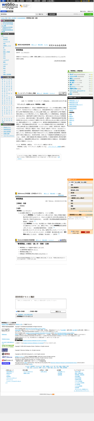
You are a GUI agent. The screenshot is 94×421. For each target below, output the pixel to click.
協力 (24, 230)
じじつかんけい (25, 52)
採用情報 (60, 374)
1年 (33, 107)
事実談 (71, 110)
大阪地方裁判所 (53, 137)
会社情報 (60, 373)
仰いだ (28, 230)
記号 (3, 122)
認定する (28, 225)
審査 (26, 107)
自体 (60, 225)
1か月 (19, 128)
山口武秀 (46, 219)
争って (26, 228)
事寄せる (71, 120)
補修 (64, 215)
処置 (24, 122)
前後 (64, 116)
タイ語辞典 (77, 384)
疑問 (47, 230)
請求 (71, 94)
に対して (28, 219)
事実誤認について (74, 100)
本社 (72, 203)
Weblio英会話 (7, 129)
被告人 (43, 225)
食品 (4, 68)
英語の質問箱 (7, 131)
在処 (55, 232)
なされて (35, 217)
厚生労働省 (25, 124)
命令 (36, 219)
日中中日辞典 (29, 1)
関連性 (47, 124)
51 (22, 128)
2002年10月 (57, 126)
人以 (57, 116)
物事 (39, 56)
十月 (51, 217)
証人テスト (73, 86)
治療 (41, 112)
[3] (58, 233)
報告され (47, 130)
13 (20, 126)
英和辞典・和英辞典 (79, 374)
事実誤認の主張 (73, 102)
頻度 (59, 118)
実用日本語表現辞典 (24, 44)
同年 (27, 128)
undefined (73, 195)
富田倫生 (41, 234)
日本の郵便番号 (75, 187)
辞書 (3, 1)
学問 (4, 54)
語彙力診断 (7, 133)
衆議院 (57, 219)
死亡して (33, 114)
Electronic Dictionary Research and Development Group (64, 362)
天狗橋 (60, 215)
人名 (4, 70)
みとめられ (52, 120)
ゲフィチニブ (21, 104)
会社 (72, 184)
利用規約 (9, 376)
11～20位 (77, 182)
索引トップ (34, 44)
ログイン (77, 1)
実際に (36, 56)
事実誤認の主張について (76, 104)
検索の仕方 (9, 373)
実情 (17, 56)
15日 (36, 124)
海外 (47, 116)
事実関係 (60, 334)
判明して (47, 114)
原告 (33, 139)
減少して (18, 132)
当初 (43, 109)
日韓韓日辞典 (37, 1)
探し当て (60, 232)
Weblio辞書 (17, 330)
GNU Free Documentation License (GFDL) (35, 328)
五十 (28, 217)
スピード (31, 109)
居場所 (49, 232)
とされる (22, 118)
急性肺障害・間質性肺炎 (31, 130)
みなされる (42, 253)
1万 (55, 116)
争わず (34, 253)
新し (43, 230)
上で (59, 116)
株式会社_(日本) (75, 190)
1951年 (31, 221)
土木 (59, 217)
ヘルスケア (6, 60)
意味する (18, 58)
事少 (70, 122)
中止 (34, 219)
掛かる (45, 107)
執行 (31, 219)
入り (42, 232)
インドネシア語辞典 (79, 382)
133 (20, 116)
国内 (61, 114)
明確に (27, 251)
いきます (34, 234)
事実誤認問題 (73, 106)
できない (55, 124)
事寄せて (71, 118)
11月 (29, 128)
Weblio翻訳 (77, 376)
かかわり (48, 56)
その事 (21, 249)
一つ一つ (47, 213)
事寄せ (71, 116)
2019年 (50, 228)
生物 (4, 66)
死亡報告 (60, 130)
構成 (40, 213)
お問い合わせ (44, 371)
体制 (54, 122)
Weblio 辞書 (85, 1)
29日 (61, 61)
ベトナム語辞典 (78, 385)
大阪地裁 (42, 139)
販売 (44, 122)
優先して (61, 107)
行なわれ (63, 135)
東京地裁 (61, 139)
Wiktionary (61, 195)
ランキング (52, 93)
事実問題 (72, 80)
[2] (54, 227)
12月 (44, 128)
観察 (37, 120)
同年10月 (32, 124)
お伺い (39, 215)
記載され (35, 122)
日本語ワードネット (19, 356)
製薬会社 (39, 137)
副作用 (47, 109)
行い (44, 120)
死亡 (19, 126)
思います (48, 215)
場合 (56, 107)
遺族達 (32, 137)
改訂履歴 (64, 334)
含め (50, 116)
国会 (54, 219)
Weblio (16, 334)
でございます (40, 247)
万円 (30, 217)
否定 (51, 124)
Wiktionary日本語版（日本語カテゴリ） (30, 193)
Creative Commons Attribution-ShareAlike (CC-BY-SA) (38, 333)
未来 (48, 234)
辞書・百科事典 (12, 18)
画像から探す (27, 373)
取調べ (50, 223)
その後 (55, 130)
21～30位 (83, 182)
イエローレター (43, 126)
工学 (4, 49)
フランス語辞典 (78, 381)
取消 (52, 135)
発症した (22, 114)
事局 (70, 124)
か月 (24, 109)
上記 (24, 223)
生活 (4, 58)
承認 (35, 109)
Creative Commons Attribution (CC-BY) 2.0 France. (35, 340)
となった (38, 109)
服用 (21, 130)
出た (40, 219)
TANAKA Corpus (6, 339)
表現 (22, 58)
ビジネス (5, 37)
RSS (53, 394)
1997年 (55, 234)
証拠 (59, 223)
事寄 (70, 114)
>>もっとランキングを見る (85, 211)
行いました (35, 249)
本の (46, 234)
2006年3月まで (29, 132)
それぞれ (59, 128)
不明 (62, 118)
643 (39, 132)
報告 (62, 126)
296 (39, 116)
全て (3, 35)
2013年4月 (35, 135)
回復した (45, 112)
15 (37, 139)
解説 (44, 104)
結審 (28, 139)
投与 (63, 120)
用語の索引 (40, 44)
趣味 (4, 62)
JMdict (25, 362)
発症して (32, 112)
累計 (35, 132)
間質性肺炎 (26, 112)
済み (53, 223)
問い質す (72, 82)
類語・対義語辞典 (11, 1)
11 (56, 139)
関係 (20, 210)
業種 (72, 206)
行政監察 (61, 219)
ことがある (30, 120)
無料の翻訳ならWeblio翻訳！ (26, 6)
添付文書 (32, 118)
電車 (4, 43)
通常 (17, 107)
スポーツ (5, 64)
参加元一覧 (90, 11)
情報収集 (50, 122)
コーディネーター (35, 230)
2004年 (23, 137)
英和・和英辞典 (20, 1)
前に (43, 114)
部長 (61, 217)
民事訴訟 (22, 253)
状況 (35, 247)
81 (38, 128)
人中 (22, 116)
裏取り (71, 78)
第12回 (51, 219)
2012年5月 (57, 61)
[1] (34, 221)
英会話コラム (7, 127)
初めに (56, 215)
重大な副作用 (40, 118)
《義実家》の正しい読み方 (77, 198)
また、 (39, 225)
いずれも (37, 112)
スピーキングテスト (9, 135)
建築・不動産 (6, 51)
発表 (51, 126)
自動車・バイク (7, 45)
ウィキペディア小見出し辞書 (27, 93)
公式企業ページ (61, 371)
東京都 (72, 192)
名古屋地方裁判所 (39, 228)
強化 (56, 122)
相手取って (46, 137)
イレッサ (51, 107)
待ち (28, 107)
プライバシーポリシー (12, 377)
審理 (71, 84)
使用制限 (57, 135)
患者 (28, 137)
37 (53, 128)
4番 (47, 118)
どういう (44, 56)
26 (61, 124)
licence (30, 364)
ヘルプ (91, 1)
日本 (42, 135)
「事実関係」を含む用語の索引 (25, 314)
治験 (52, 112)
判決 (45, 228)
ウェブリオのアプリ (28, 371)
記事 (28, 104)
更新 (64, 61)
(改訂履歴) (63, 330)
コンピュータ (6, 41)
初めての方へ (83, 11)
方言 (4, 72)
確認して (29, 234)
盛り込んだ (27, 126)
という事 (29, 56)
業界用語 (5, 39)
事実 (18, 210)
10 (61, 116)
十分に (41, 120)
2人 (44, 116)
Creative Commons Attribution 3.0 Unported (33, 343)
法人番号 (73, 208)
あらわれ (23, 120)
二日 (53, 217)
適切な (21, 122)
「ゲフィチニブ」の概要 (54, 146)
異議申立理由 (73, 88)
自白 (37, 253)
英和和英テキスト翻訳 (24, 296)
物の (53, 232)
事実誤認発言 (73, 108)
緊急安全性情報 (34, 126)
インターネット (36, 232)
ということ (59, 56)
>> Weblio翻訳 (89, 214)
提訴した (21, 139)
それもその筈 (73, 76)
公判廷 (42, 223)
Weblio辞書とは (10, 371)
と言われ (56, 109)
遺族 (54, 139)
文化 (4, 56)
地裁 (26, 139)
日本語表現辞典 (21, 18)
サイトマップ (10, 379)
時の (31, 139)
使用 (55, 112)
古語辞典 (44, 1)
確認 (30, 247)
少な (52, 109)
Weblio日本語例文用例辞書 (26, 240)
